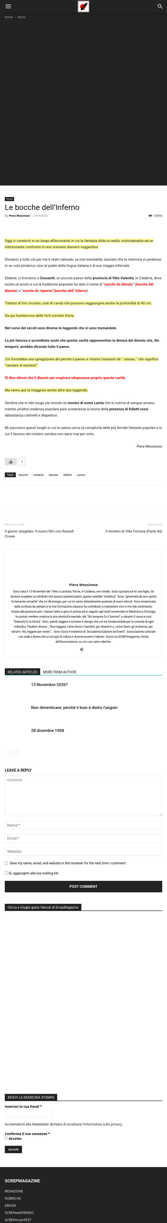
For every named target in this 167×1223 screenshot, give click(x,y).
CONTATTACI (15, 1125)
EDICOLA (12, 1053)
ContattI (135, 1204)
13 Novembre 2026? (49, 616)
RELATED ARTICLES (22, 603)
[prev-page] (8, 685)
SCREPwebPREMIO (19, 1039)
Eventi (76, 1204)
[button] (8, 6)
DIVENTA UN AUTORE (21, 1181)
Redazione (119, 1204)
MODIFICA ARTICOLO (21, 1166)
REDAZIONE (14, 1017)
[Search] (160, 6)
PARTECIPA (13, 1118)
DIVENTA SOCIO (17, 1110)
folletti (67, 406)
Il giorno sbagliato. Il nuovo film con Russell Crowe (39, 465)
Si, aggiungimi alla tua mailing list (31, 804)
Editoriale (61, 1204)
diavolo (53, 406)
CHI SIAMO (13, 1089)
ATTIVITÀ (11, 1103)
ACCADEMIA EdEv (18, 1096)
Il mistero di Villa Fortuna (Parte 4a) (134, 462)
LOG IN (10, 1152)
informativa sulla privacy (103, 950)
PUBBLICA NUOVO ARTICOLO (27, 1159)
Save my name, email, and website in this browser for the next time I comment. (68, 794)
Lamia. (81, 406)
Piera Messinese (19, 146)
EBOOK (10, 1031)
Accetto (13, 964)
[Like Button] (11, 392)
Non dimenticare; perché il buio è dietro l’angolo (74, 638)
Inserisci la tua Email (23, 932)
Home (9, 17)
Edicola (90, 1204)
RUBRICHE (13, 1024)
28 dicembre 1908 (47, 661)
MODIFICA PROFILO (20, 1173)
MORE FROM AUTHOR (59, 603)
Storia (21, 17)
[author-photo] (83, 509)
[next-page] (15, 685)
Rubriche (44, 1204)
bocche (23, 406)
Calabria (38, 406)
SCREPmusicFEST (18, 1046)
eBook (103, 1204)
